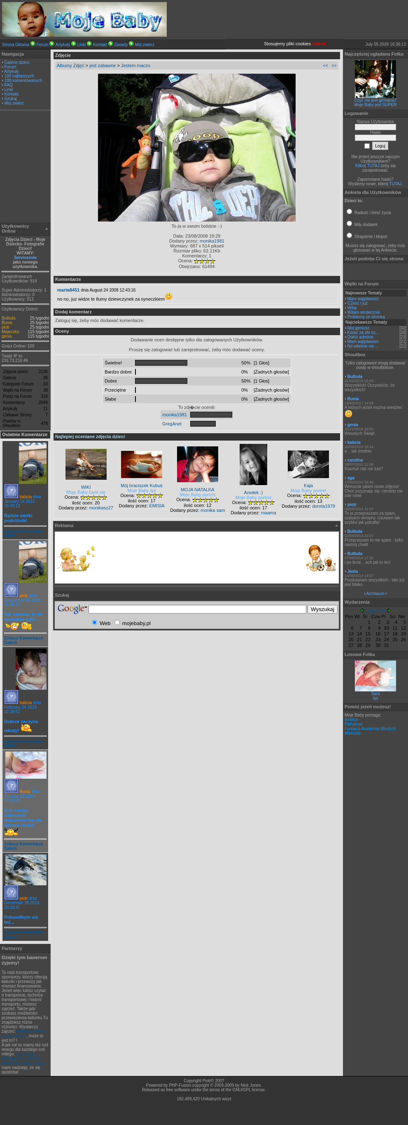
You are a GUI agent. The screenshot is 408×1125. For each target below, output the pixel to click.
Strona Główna (15, 44)
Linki (81, 44)
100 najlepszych (19, 76)
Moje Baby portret (198, 494)
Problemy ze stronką (366, 317)
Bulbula (8, 318)
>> (334, 65)
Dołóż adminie (360, 337)
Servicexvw (25, 257)
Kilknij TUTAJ (367, 165)
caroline (355, 460)
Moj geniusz (358, 328)
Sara (375, 693)
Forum (43, 44)
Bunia (7, 322)
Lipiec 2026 (375, 611)
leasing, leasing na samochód (23, 1033)
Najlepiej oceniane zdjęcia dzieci (90, 436)
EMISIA (156, 505)
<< (325, 65)
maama (268, 512)
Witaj (352, 308)
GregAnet (172, 423)
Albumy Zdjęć (70, 65)
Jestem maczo (135, 65)
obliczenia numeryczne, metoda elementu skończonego (23, 1058)
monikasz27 (101, 507)
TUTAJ (395, 184)
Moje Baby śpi (142, 490)
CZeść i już (357, 303)
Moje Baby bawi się (85, 492)
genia (7, 336)
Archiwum (375, 593)
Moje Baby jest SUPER (375, 105)
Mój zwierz (144, 44)
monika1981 (212, 240)
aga (350, 478)
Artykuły (63, 44)
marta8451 (68, 289)
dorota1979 (323, 506)
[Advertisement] (25, 167)
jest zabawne (102, 65)
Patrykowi (353, 724)
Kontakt (100, 44)
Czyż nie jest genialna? (375, 100)
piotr (5, 327)
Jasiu (352, 571)
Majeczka (10, 331)
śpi (375, 698)
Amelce (351, 719)
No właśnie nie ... (363, 346)
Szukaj (11, 98)
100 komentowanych (23, 80)
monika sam (213, 510)
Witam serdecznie (363, 312)
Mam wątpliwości (363, 298)
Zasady (121, 44)
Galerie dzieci (17, 62)
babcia (26, 497)
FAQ (9, 85)
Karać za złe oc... (363, 332)
